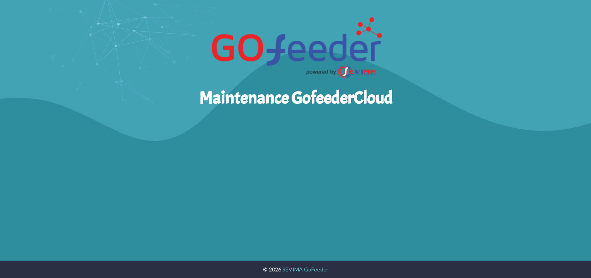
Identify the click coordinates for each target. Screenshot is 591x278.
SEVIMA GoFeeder (305, 269)
